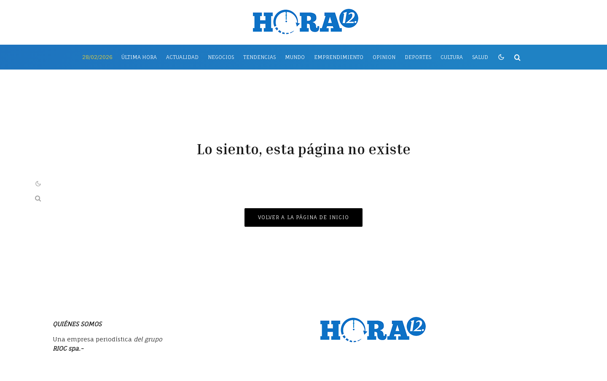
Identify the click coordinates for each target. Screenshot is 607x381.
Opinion (384, 57)
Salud (480, 57)
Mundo (295, 57)
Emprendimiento (338, 57)
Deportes (418, 57)
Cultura (451, 57)
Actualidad (182, 57)
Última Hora (139, 57)
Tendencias (259, 57)
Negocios (221, 57)
